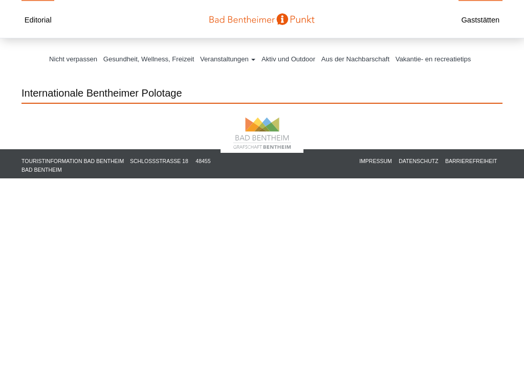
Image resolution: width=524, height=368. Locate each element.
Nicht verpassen (73, 59)
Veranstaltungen (227, 59)
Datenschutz (418, 161)
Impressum (375, 161)
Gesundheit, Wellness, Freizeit (148, 59)
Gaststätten (480, 20)
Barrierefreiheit (471, 161)
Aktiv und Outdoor (288, 59)
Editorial (38, 20)
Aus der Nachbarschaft (355, 59)
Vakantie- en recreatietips (433, 59)
